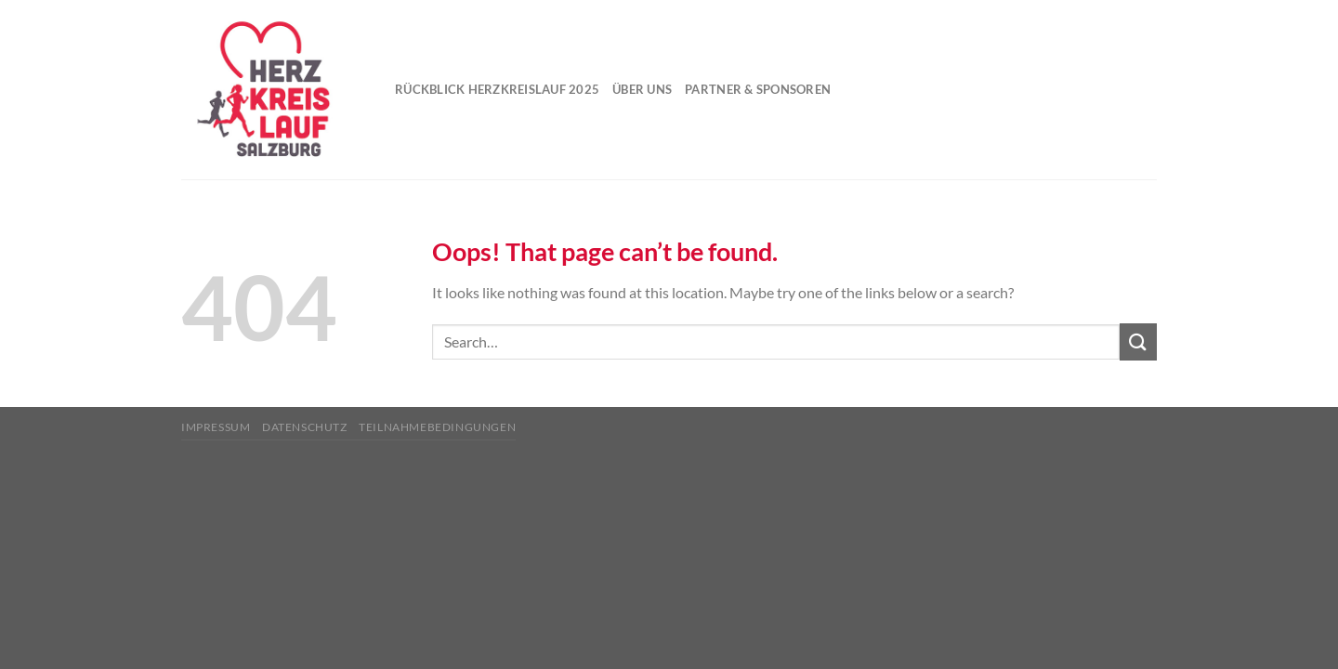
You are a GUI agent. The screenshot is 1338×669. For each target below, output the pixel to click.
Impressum (216, 427)
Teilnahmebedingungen (437, 427)
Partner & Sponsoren (758, 89)
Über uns (642, 89)
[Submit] (1138, 341)
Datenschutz (305, 427)
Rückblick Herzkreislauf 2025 (497, 89)
